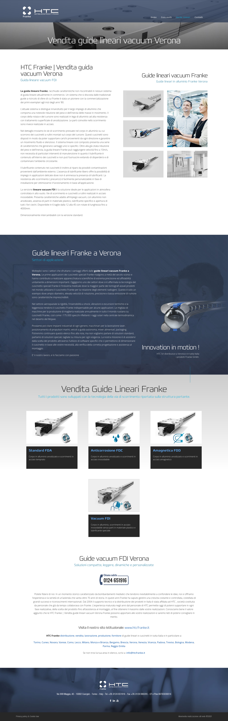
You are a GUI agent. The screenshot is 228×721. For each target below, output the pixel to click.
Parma (106, 646)
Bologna (179, 642)
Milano (85, 642)
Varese (62, 642)
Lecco (78, 642)
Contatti (199, 17)
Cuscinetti (166, 17)
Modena (189, 642)
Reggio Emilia (118, 646)
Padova (161, 642)
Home (154, 17)
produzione (104, 635)
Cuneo (45, 642)
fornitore (116, 635)
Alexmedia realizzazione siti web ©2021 (195, 716)
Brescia (124, 642)
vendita (79, 635)
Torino (37, 642)
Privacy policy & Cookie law (27, 716)
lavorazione (91, 635)
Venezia (142, 642)
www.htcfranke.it (137, 627)
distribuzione (67, 635)
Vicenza (152, 642)
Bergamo (114, 642)
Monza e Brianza (99, 642)
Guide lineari (183, 17)
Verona (133, 642)
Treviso (170, 642)
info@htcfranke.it (135, 652)
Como (70, 642)
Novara (54, 642)
